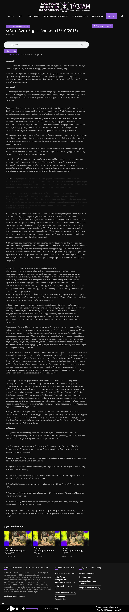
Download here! (13, 54)
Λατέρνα (111, 16)
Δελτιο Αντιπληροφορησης (55, 16)
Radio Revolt (60, 596)
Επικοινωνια (97, 16)
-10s (7, 51)
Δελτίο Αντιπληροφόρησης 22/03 (72, 551)
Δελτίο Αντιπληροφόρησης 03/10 (44, 551)
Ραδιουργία (60, 586)
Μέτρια (108, 610)
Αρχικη (11, 16)
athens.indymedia (86, 573)
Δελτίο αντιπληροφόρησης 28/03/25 (15, 551)
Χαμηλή (117, 610)
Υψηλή (100, 610)
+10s (14, 51)
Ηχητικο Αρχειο (79, 16)
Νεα (20, 16)
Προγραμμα (33, 16)
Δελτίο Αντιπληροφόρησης (18, 26)
